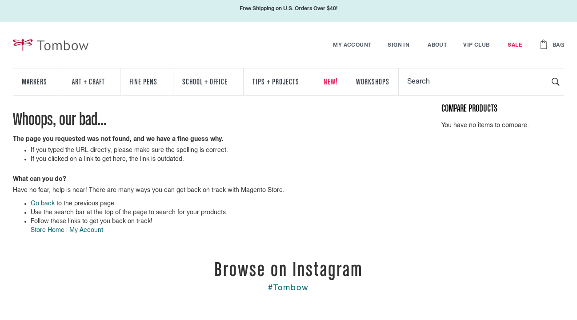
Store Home (47, 230)
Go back (43, 203)
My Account (352, 45)
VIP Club (476, 45)
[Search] (556, 81)
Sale (515, 45)
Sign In (398, 45)
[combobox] (481, 81)
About (437, 45)
